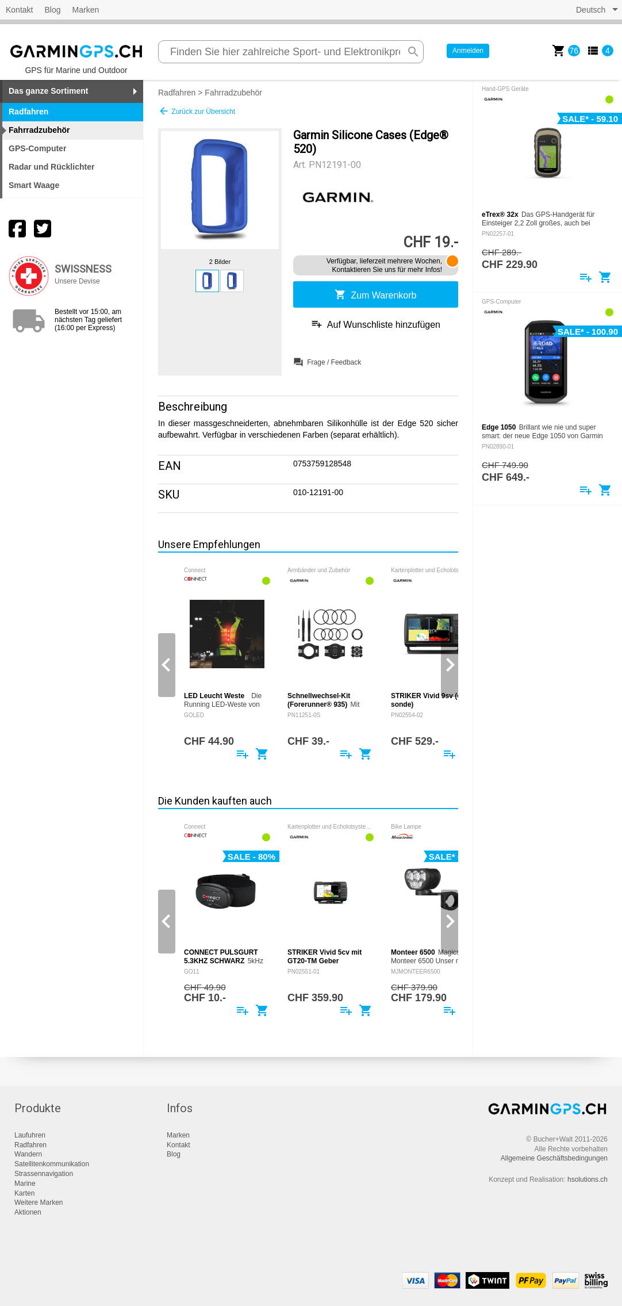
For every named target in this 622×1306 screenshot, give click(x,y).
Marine (25, 1183)
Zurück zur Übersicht (196, 111)
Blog (52, 9)
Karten (24, 1193)
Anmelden (467, 51)
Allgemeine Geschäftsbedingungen (554, 1158)
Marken (85, 9)
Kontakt (19, 9)
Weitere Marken (38, 1202)
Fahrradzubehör (233, 92)
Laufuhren (29, 1135)
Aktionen (27, 1212)
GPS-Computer (37, 148)
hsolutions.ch (587, 1179)
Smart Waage (34, 185)
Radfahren (176, 92)
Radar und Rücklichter (51, 166)
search (413, 52)
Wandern (28, 1154)
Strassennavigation (43, 1174)
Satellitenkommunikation (51, 1164)
